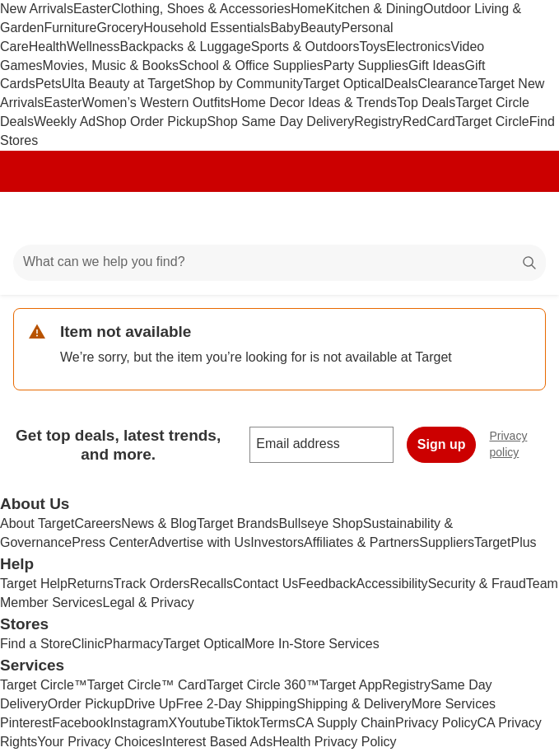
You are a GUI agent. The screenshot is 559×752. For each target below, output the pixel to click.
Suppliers (446, 542)
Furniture (70, 28)
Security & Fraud (477, 584)
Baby (285, 28)
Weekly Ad (64, 121)
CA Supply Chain (345, 723)
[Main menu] (34, 218)
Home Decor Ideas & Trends (314, 103)
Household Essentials (206, 28)
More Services (454, 704)
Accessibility (391, 584)
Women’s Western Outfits (156, 103)
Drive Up (149, 704)
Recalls (211, 584)
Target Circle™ (43, 685)
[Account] (482, 218)
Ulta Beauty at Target (123, 84)
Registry (378, 121)
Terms (277, 723)
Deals (401, 84)
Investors (277, 542)
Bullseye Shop (321, 523)
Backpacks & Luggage (185, 47)
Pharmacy (133, 644)
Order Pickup (86, 704)
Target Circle (492, 121)
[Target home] (279, 218)
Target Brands (238, 523)
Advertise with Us (200, 542)
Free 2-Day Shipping (235, 704)
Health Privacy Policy (334, 742)
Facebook (80, 723)
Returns (91, 584)
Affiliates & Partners (361, 542)
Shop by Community (243, 84)
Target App (351, 685)
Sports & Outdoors (305, 47)
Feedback (327, 584)
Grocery (119, 28)
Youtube (201, 723)
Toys (372, 47)
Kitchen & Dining (374, 9)
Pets (48, 84)
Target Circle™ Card (147, 685)
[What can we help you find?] (279, 263)
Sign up (441, 444)
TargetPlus (505, 542)
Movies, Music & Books (111, 65)
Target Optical (343, 84)
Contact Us (265, 584)
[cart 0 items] (524, 218)
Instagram (138, 723)
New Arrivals (36, 9)
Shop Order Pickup (151, 121)
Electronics (418, 47)
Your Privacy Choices (99, 742)
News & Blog (159, 523)
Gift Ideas (436, 65)
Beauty (321, 28)
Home (308, 9)
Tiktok (242, 723)
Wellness (93, 47)
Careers (97, 523)
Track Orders (152, 584)
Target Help (34, 584)
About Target (37, 523)
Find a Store (36, 644)
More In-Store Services (312, 644)
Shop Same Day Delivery (280, 121)
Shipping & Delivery (354, 704)
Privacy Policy (436, 723)
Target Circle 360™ (263, 685)
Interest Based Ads (217, 742)
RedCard (429, 121)
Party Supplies (366, 65)
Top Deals (426, 103)
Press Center (110, 542)
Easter (92, 9)
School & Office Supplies (251, 65)
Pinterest (26, 723)
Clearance (448, 84)
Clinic (88, 644)
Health (48, 47)
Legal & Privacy (147, 603)
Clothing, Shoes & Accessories (201, 9)
